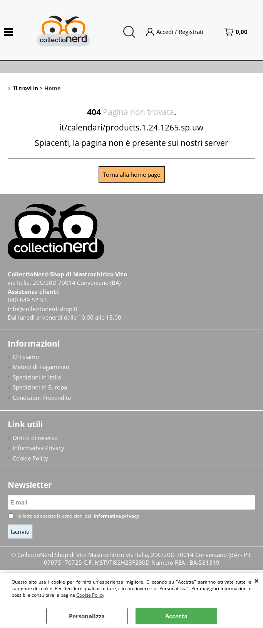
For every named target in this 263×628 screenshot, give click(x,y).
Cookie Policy (90, 595)
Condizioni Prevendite (42, 397)
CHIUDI (256, 580)
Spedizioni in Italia (37, 377)
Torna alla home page (131, 174)
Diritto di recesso (35, 438)
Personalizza (87, 616)
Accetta (176, 616)
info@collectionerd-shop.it (42, 309)
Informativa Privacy (38, 448)
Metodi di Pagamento (41, 367)
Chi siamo (26, 357)
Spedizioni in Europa (40, 387)
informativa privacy (116, 516)
